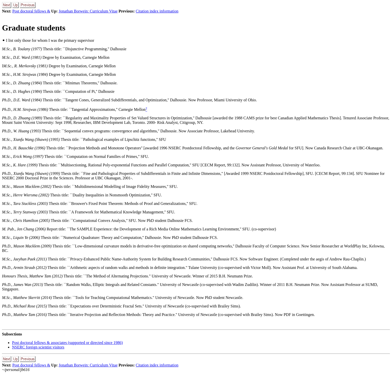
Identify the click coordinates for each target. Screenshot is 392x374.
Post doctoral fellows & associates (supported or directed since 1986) (67, 342)
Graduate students (33, 27)
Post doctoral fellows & (31, 11)
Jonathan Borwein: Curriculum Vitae (88, 11)
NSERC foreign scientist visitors (38, 347)
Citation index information (157, 11)
